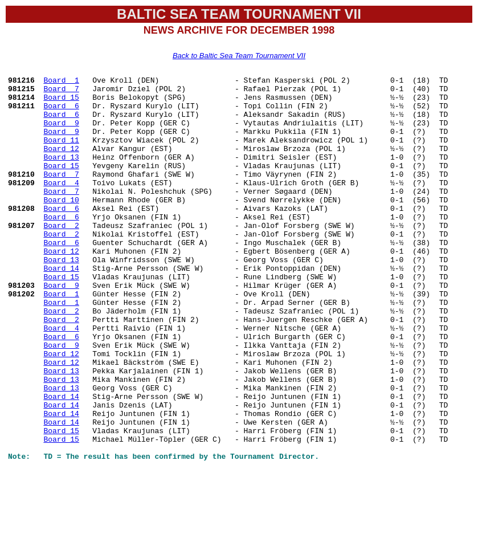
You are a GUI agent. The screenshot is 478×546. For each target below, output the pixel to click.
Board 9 (61, 133)
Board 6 (61, 112)
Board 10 (61, 225)
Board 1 (61, 81)
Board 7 (61, 92)
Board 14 (61, 307)
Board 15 (61, 102)
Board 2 (61, 256)
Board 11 (61, 153)
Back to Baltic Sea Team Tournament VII (239, 55)
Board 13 (61, 174)
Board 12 (61, 163)
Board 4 (61, 204)
